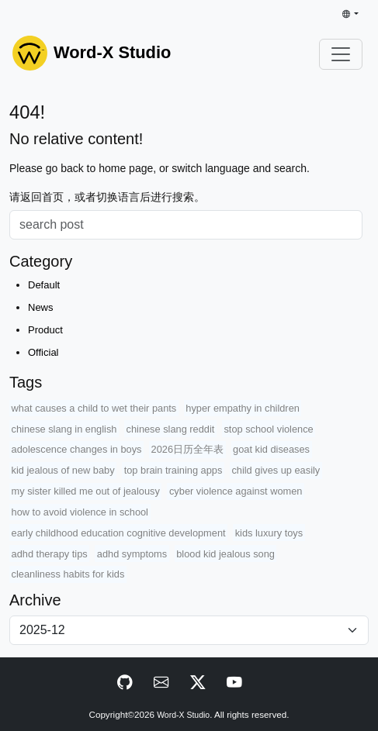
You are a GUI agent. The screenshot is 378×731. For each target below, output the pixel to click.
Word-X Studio (183, 715)
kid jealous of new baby (63, 470)
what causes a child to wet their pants (94, 408)
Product (45, 330)
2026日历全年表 (187, 449)
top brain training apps (173, 470)
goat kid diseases (271, 449)
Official (43, 352)
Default (44, 285)
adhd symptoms (132, 554)
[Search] (185, 225)
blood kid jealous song (225, 554)
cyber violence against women (235, 491)
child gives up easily (275, 470)
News (41, 307)
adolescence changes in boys (77, 449)
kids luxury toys (269, 533)
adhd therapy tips (50, 554)
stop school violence (268, 429)
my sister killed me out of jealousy (86, 491)
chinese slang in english (64, 429)
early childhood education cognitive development (119, 533)
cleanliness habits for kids (68, 574)
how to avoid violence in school (80, 512)
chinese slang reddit (171, 429)
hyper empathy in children (243, 408)
